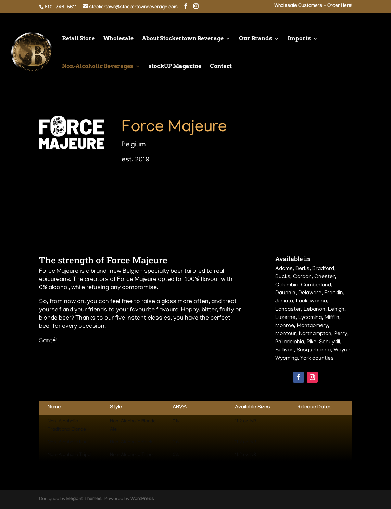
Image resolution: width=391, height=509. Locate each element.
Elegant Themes (84, 499)
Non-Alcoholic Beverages (97, 67)
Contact (221, 67)
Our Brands (255, 39)
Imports (299, 39)
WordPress (142, 499)
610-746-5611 (61, 7)
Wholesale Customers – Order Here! (313, 6)
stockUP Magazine (175, 67)
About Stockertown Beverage (183, 39)
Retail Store (78, 39)
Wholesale (118, 39)
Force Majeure (174, 128)
